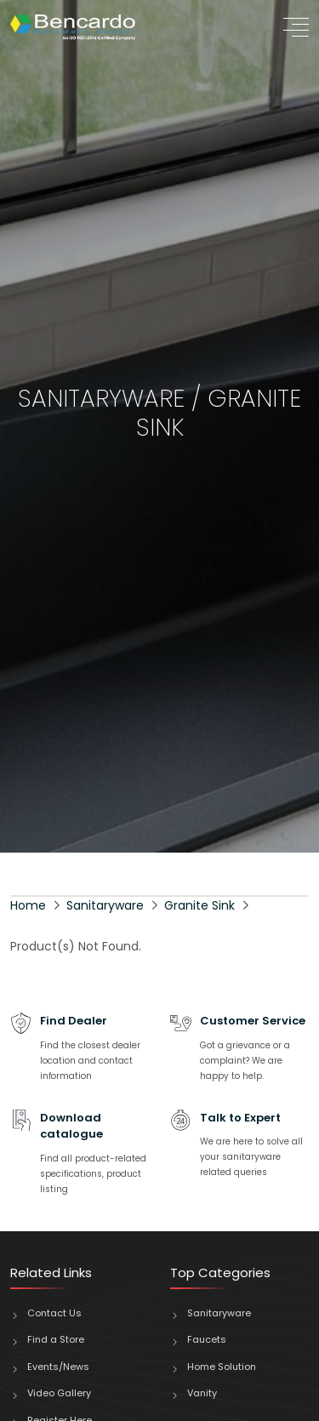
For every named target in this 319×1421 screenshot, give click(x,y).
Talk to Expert (240, 1118)
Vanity (202, 1393)
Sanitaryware (105, 905)
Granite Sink (199, 905)
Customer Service (252, 1021)
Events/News (58, 1366)
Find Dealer (73, 1021)
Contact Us (54, 1313)
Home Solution (221, 1366)
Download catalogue (71, 1126)
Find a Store (55, 1339)
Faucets (206, 1339)
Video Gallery (59, 1393)
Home (28, 905)
